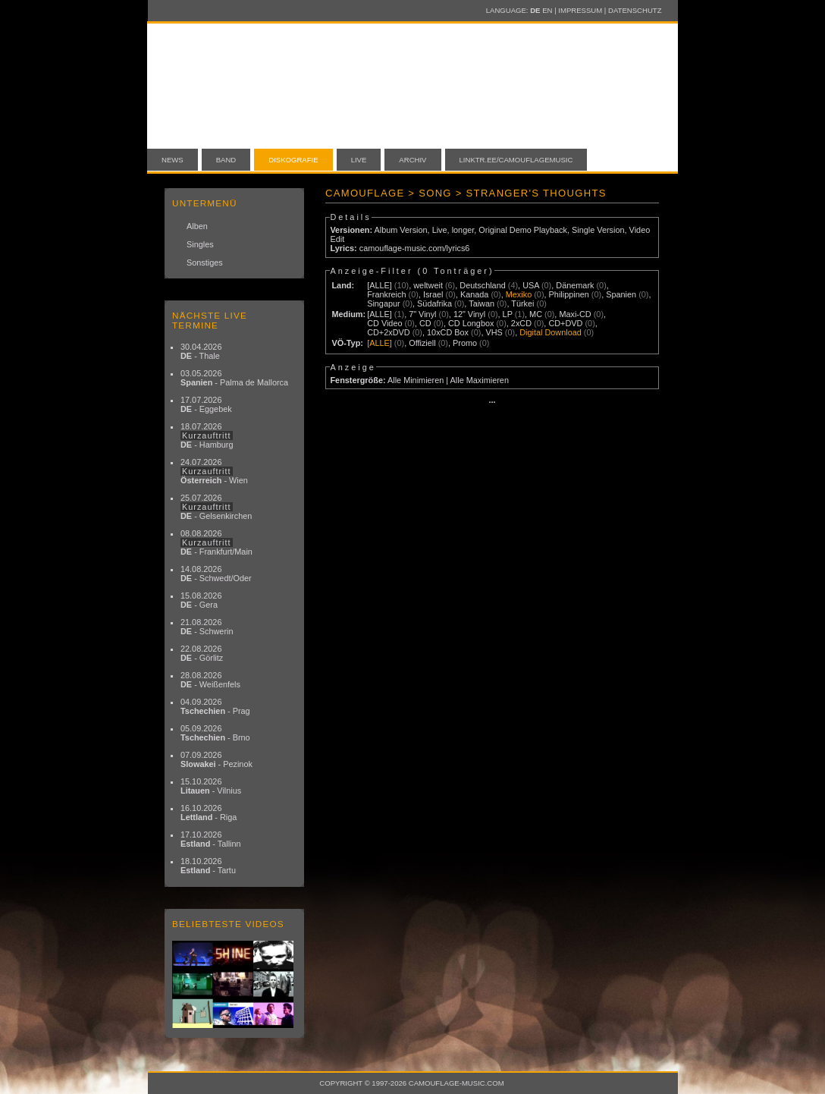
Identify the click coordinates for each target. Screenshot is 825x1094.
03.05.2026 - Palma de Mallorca (234, 378)
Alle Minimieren (415, 380)
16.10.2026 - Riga (208, 812)
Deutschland (482, 285)
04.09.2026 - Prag (215, 706)
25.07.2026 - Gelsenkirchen (216, 506)
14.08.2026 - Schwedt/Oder (216, 573)
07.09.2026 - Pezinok (216, 759)
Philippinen (569, 294)
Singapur (383, 303)
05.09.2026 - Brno (215, 733)
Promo (465, 342)
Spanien (621, 294)
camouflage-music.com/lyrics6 (414, 248)
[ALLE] (379, 285)
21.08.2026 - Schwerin (207, 627)
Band (226, 160)
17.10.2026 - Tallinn (210, 839)
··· (491, 402)
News (173, 160)
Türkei (522, 303)
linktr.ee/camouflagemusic (516, 160)
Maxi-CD (575, 314)
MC (535, 314)
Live (359, 160)
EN (547, 10)
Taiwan (481, 303)
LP (508, 314)
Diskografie (293, 160)
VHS (493, 332)
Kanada (474, 294)
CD (425, 323)
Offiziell (422, 342)
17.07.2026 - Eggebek (206, 404)
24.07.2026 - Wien (214, 471)
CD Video (384, 323)
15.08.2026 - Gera (200, 600)
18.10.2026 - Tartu (208, 866)
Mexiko (519, 294)
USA (530, 285)
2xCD (521, 323)
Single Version (598, 229)
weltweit (428, 285)
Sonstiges (205, 262)
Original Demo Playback (522, 229)
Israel (433, 294)
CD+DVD (565, 323)
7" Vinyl (422, 314)
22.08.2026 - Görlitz (201, 653)
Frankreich (386, 294)
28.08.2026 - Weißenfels (210, 680)
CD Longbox (471, 323)
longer (463, 229)
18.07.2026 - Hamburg (207, 435)
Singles (200, 244)
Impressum (580, 10)
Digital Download (550, 332)
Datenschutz (634, 10)
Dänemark (575, 285)
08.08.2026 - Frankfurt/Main (216, 542)
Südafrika (434, 303)
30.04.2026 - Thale (200, 351)
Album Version (400, 229)
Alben (197, 226)
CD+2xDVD (388, 332)
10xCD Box (448, 332)
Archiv (412, 160)
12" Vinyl (469, 314)
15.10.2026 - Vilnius (210, 786)
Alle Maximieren (479, 380)
